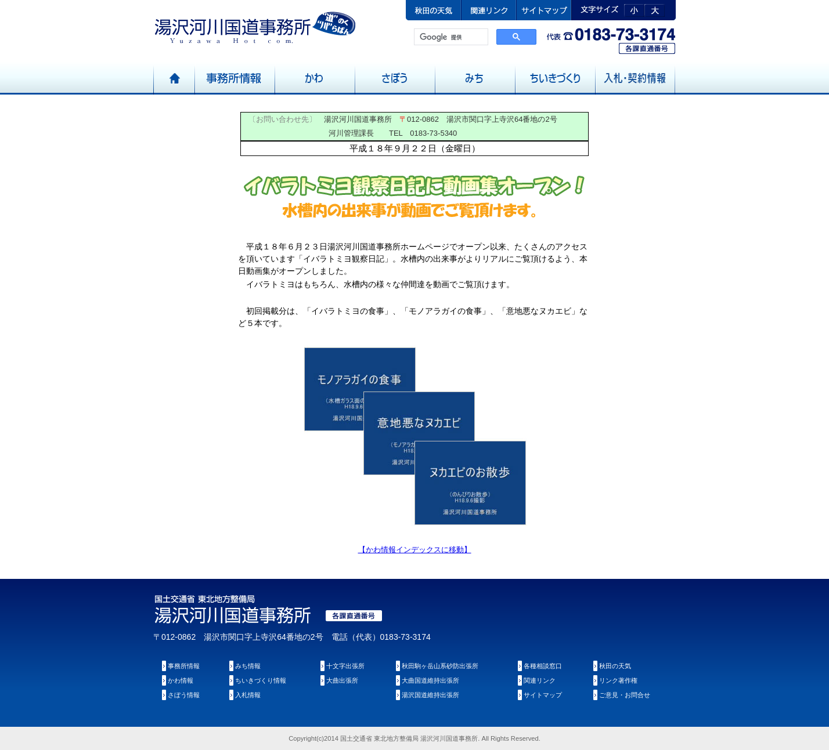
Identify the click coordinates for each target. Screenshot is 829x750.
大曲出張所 (342, 680)
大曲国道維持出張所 (430, 680)
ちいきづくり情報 (260, 680)
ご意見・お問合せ (624, 694)
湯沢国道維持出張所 (430, 694)
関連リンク (540, 680)
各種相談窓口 (543, 665)
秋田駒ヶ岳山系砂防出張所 (440, 665)
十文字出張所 (345, 665)
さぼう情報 (184, 694)
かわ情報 (180, 680)
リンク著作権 (618, 680)
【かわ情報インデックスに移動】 (414, 549)
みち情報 (248, 665)
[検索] (450, 37)
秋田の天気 (615, 665)
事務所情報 (184, 665)
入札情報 (248, 694)
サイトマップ (543, 694)
